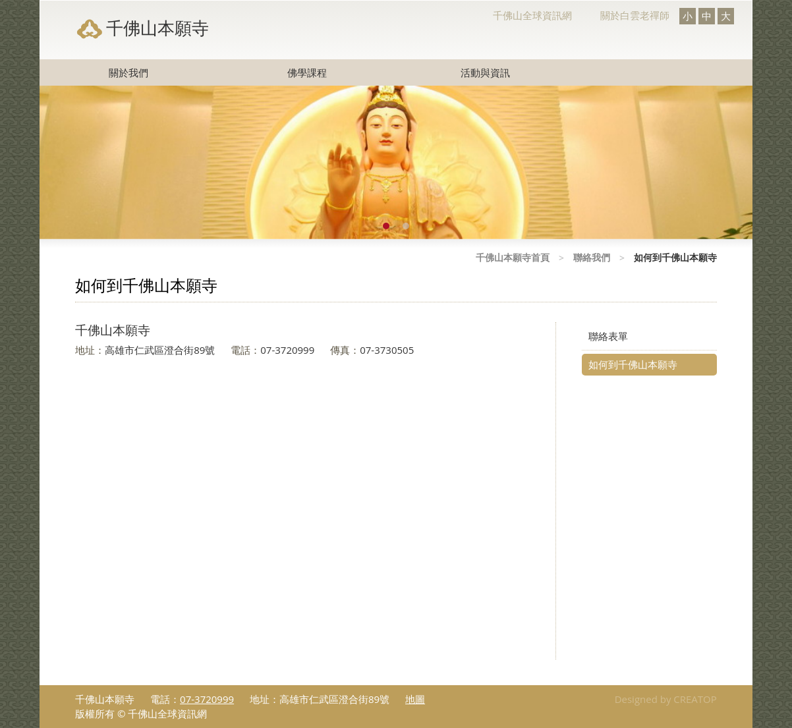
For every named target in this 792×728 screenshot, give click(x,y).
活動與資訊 (485, 72)
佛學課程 (307, 72)
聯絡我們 (591, 257)
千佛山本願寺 (157, 28)
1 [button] (386, 226)
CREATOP (694, 699)
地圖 (415, 699)
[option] (396, 162)
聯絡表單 (608, 336)
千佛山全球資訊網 (532, 15)
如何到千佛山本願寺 (632, 364)
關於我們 (128, 72)
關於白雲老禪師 (634, 15)
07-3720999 (207, 699)
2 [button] (406, 226)
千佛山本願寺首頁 (513, 257)
